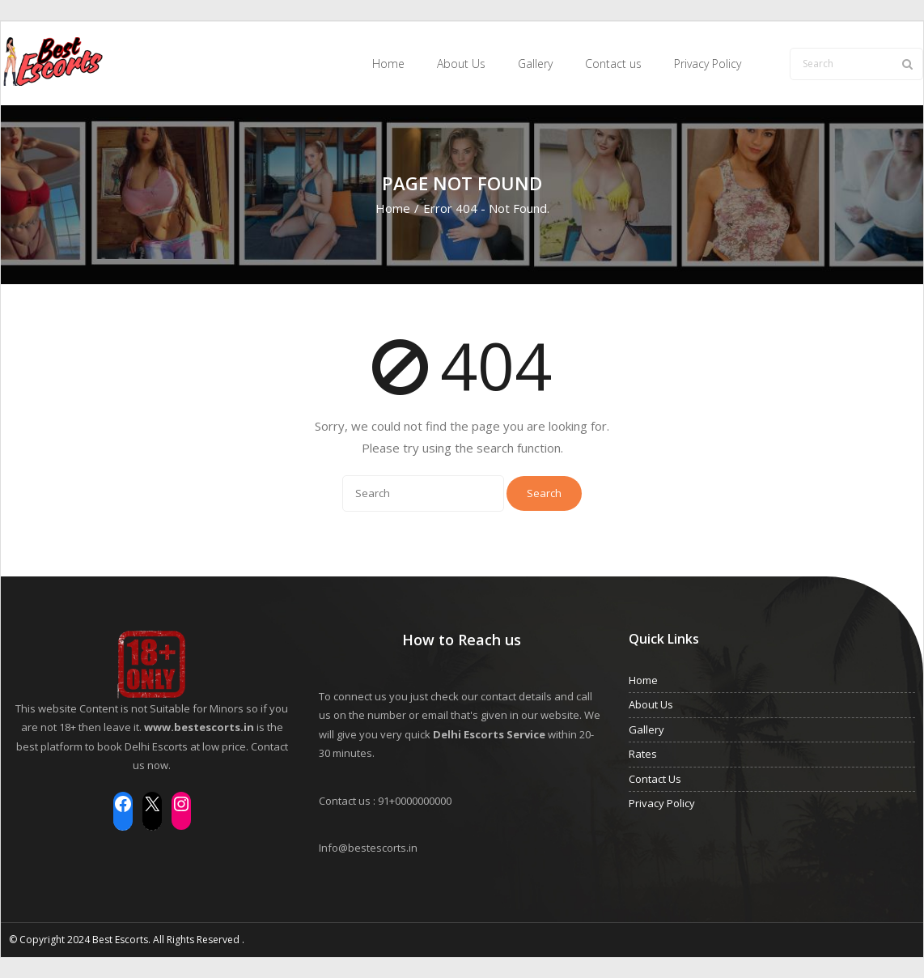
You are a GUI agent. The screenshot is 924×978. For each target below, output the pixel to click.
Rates (643, 753)
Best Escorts (120, 939)
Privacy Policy (662, 803)
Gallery (646, 728)
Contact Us (655, 778)
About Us (651, 704)
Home (392, 207)
